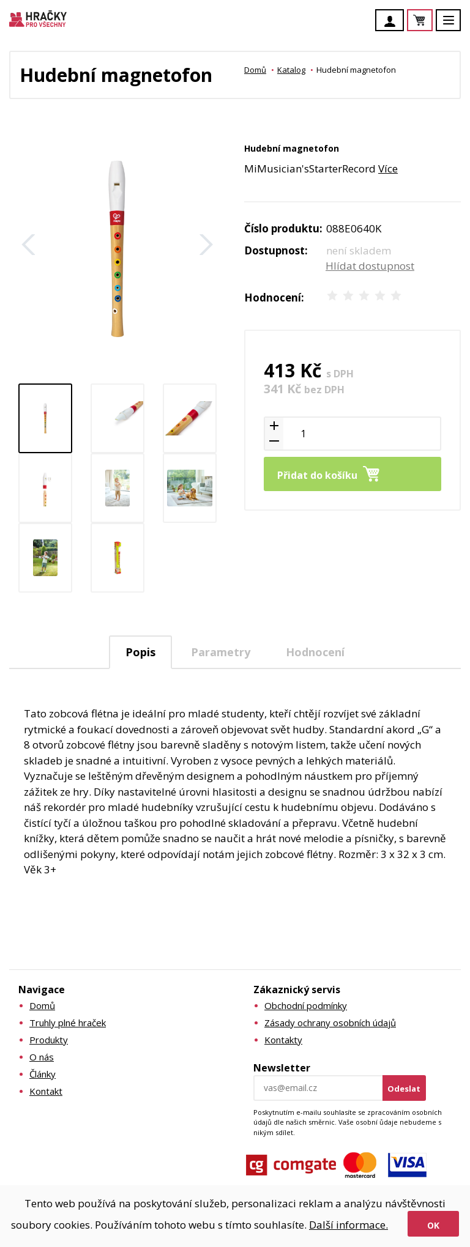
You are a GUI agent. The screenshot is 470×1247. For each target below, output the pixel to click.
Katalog (291, 69)
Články (42, 1074)
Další (206, 244)
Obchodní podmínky (305, 1005)
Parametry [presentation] (220, 652)
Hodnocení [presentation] (315, 652)
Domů (255, 69)
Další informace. (348, 1225)
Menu (455, 26)
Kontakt (45, 1091)
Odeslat (403, 1088)
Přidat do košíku (317, 475)
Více (388, 168)
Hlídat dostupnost (370, 266)
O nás (41, 1057)
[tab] (140, 652)
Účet (392, 21)
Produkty (48, 1040)
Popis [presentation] (140, 652)
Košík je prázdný (432, 21)
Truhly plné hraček (67, 1022)
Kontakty (283, 1040)
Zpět (28, 244)
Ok (433, 1225)
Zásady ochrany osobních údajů (330, 1022)
